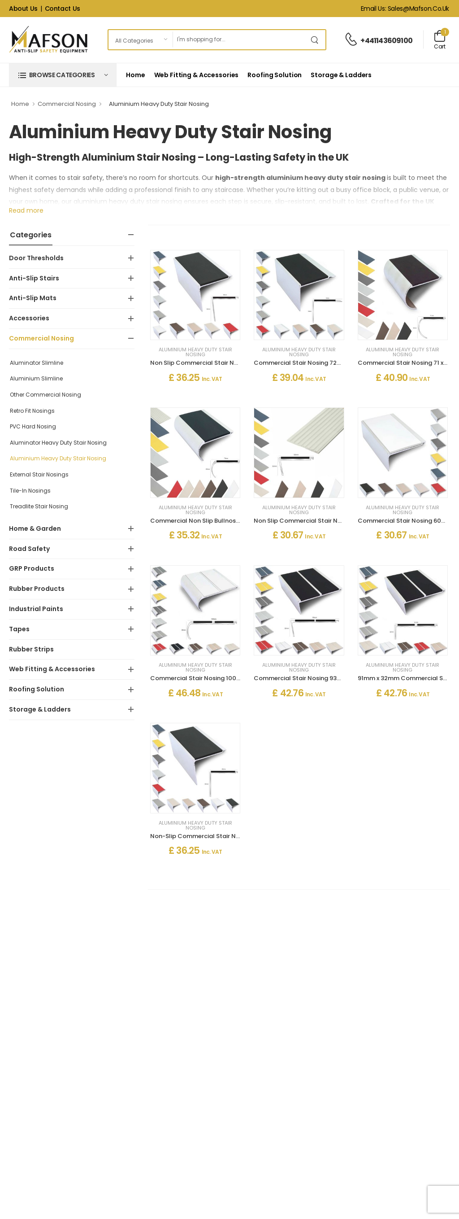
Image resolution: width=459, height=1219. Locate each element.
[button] (63, 74)
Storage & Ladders (341, 74)
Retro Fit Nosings (32, 411)
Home (135, 74)
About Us (23, 8)
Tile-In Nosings (30, 490)
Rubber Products (37, 588)
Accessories (29, 318)
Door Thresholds (36, 257)
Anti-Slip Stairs (34, 278)
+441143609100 (386, 40)
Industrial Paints (36, 608)
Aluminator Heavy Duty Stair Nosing (58, 442)
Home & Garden (35, 528)
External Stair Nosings (39, 474)
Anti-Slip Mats (32, 297)
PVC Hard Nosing (33, 426)
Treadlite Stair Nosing (39, 506)
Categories (31, 235)
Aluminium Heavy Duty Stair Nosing (58, 458)
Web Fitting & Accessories (196, 74)
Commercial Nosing (67, 104)
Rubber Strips (31, 649)
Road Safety (29, 548)
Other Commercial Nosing (45, 394)
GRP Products (31, 568)
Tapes (19, 629)
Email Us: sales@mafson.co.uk (405, 8)
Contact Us (62, 8)
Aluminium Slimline (36, 378)
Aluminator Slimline (36, 363)
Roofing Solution (274, 74)
